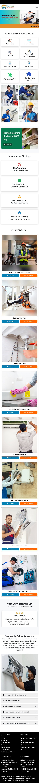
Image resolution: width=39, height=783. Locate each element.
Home (3, 738)
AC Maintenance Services (19, 546)
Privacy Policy (5, 749)
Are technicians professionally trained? (16, 712)
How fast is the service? (11, 701)
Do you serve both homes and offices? (16, 723)
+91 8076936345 (27, 762)
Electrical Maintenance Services (19, 272)
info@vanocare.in (28, 760)
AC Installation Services (19, 500)
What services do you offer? (12, 706)
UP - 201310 (25, 771)
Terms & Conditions (8, 751)
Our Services (5, 743)
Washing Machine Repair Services (19, 591)
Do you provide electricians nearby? (15, 695)
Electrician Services (19, 318)
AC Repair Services (19, 455)
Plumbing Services (19, 364)
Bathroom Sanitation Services (19, 409)
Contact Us (5, 745)
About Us (4, 740)
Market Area (5, 747)
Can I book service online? (12, 718)
